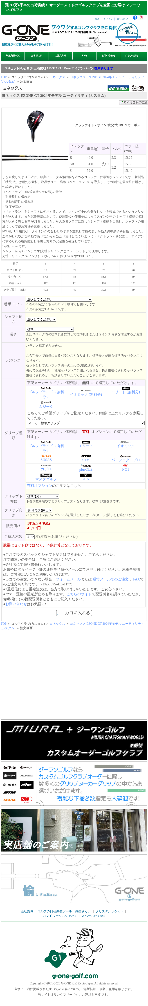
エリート (86, 446)
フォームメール (68, 579)
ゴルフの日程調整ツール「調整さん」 (64, 911)
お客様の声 (36, 55)
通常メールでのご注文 (111, 579)
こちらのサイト (79, 594)
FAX (136, 579)
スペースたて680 (93, 916)
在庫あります (103, 68)
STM (86, 460)
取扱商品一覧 (13, 55)
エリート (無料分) (125, 392)
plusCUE (86, 469)
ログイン (108, 19)
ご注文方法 (60, 55)
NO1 (125, 469)
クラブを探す (132, 55)
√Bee (86, 479)
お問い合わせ (108, 55)
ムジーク (46, 406)
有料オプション (39, 486)
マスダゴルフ (46, 479)
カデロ (46, 469)
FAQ (84, 55)
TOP (97, 19)
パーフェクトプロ (125, 460)
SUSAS (46, 460)
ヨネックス (57, 77)
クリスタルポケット (110, 911)
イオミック (126, 446)
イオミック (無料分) (86, 394)
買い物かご (122, 19)
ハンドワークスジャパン (60, 916)
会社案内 (27, 911)
